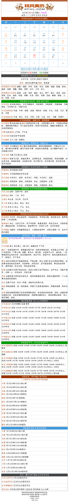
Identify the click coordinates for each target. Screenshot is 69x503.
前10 (46, 69)
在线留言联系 (34, 496)
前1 (39, 69)
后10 (23, 69)
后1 (29, 69)
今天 (34, 69)
